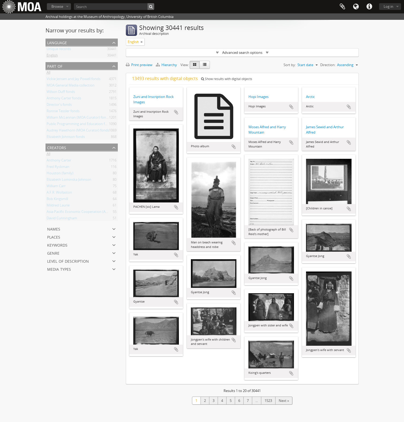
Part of (54, 65)
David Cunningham (62, 219)
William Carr (56, 186)
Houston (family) (60, 174)
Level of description (68, 260)
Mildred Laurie (58, 206)
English (52, 56)
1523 (268, 400)
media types (59, 268)
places (53, 236)
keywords (57, 244)
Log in (388, 6)
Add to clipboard (176, 112)
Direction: (327, 64)
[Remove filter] (142, 41)
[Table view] (204, 65)
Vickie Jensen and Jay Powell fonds (73, 79)
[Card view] (195, 65)
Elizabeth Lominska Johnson (69, 180)
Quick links (369, 6)
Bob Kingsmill (57, 199)
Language (356, 6)
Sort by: (290, 64)
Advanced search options (242, 52)
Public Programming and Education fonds (80, 124)
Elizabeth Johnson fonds (66, 137)
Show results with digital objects (226, 79)
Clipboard (342, 6)
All (48, 73)
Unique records (59, 49)
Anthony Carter (59, 161)
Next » (284, 400)
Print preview (139, 64)
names (53, 228)
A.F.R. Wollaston (59, 193)
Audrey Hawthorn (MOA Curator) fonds (78, 131)
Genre (53, 252)
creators (56, 147)
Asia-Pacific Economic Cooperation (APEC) (80, 212)
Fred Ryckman (58, 167)
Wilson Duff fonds (61, 92)
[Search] (114, 6)
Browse (57, 6)
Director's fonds (59, 105)
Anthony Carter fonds (64, 99)
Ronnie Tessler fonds (63, 112)
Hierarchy (167, 64)
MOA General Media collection (71, 86)
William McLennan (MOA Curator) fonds (78, 118)
